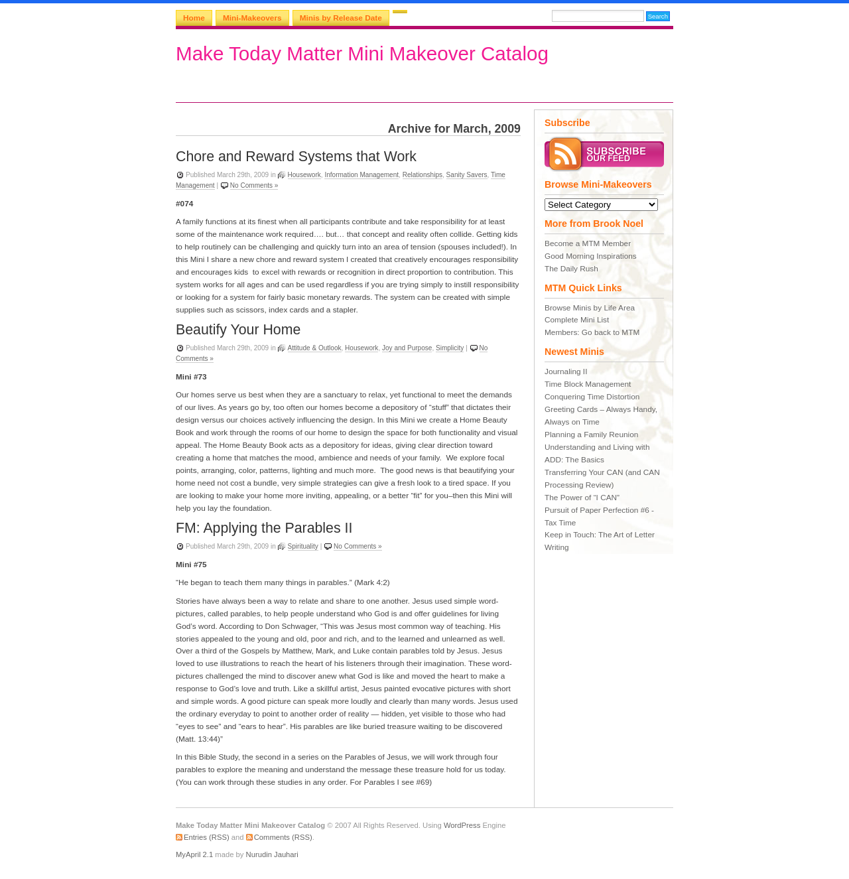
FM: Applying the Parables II (264, 528)
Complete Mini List (577, 319)
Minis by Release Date (341, 18)
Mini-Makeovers (252, 18)
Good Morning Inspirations (591, 256)
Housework (304, 174)
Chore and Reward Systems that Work (296, 157)
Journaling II (566, 371)
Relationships (422, 174)
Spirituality (303, 546)
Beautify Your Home (238, 330)
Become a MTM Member (588, 243)
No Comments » (254, 185)
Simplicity (450, 348)
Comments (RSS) (283, 837)
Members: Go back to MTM (592, 332)
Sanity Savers (467, 174)
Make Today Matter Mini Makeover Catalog (362, 53)
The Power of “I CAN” (582, 497)
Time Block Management (588, 384)
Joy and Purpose (407, 348)
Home (194, 18)
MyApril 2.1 (194, 854)
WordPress (462, 825)
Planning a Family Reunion (591, 434)
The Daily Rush (571, 268)
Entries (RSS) (206, 837)
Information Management (361, 174)
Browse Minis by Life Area (590, 307)
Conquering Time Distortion (592, 396)
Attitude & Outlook (315, 348)
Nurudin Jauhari (272, 854)
